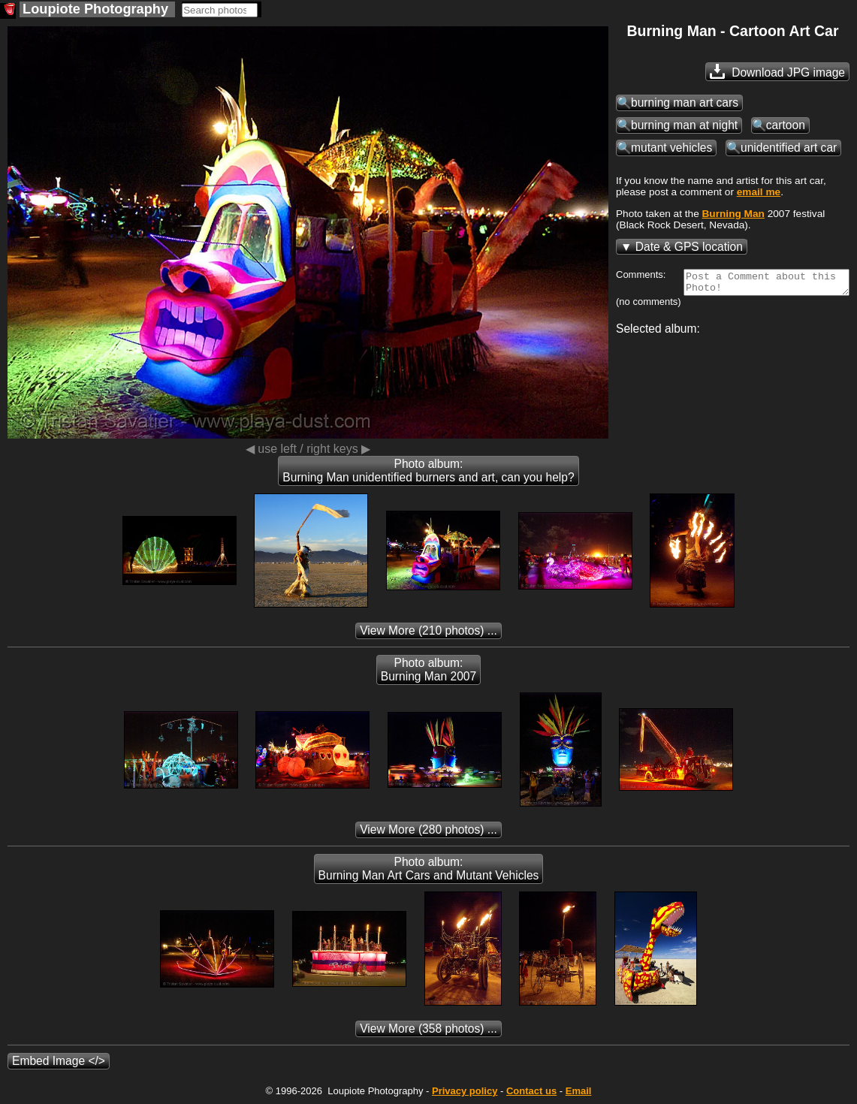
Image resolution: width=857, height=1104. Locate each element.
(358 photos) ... (428, 1028)
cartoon (785, 125)
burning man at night (684, 125)
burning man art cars (684, 102)
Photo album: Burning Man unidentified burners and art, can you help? (428, 470)
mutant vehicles (671, 147)
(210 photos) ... (428, 630)
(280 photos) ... (428, 829)
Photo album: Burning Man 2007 (428, 669)
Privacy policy (464, 1090)
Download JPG (777, 71)
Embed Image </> (58, 1060)
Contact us (531, 1090)
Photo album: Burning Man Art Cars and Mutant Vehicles (428, 868)
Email (579, 1090)
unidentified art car (789, 147)
